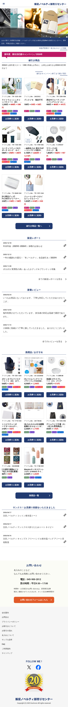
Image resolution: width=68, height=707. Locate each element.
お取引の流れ (7, 631)
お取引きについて (9, 626)
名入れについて (8, 635)
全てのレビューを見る (52, 341)
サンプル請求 (7, 640)
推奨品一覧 (34, 495)
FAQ (3, 644)
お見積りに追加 (11, 119)
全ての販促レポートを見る (50, 279)
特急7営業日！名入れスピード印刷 (52, 48)
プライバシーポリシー (10, 622)
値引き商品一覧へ (34, 226)
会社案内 (5, 613)
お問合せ (5, 617)
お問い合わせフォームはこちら (34, 600)
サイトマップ (7, 653)
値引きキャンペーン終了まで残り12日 (51, 74)
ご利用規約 (6, 649)
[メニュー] (3, 3)
